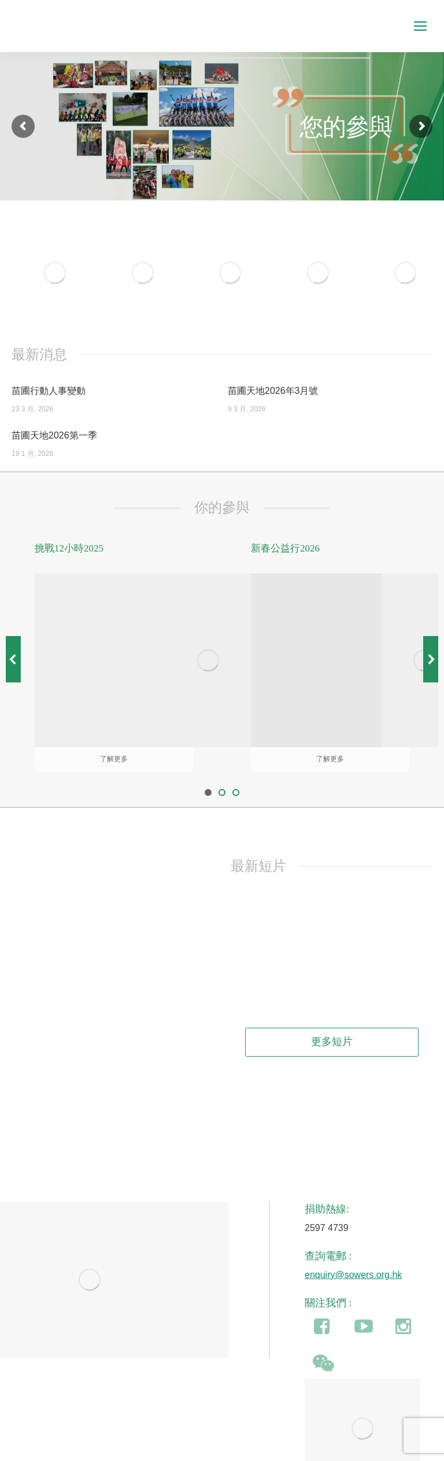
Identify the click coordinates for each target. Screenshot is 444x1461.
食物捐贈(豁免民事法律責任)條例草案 (86, 1438)
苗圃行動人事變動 (49, 391)
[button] (13, 619)
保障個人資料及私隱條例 (269, 1438)
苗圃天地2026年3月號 (273, 391)
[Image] (55, 272)
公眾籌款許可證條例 (188, 1438)
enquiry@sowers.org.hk (353, 1194)
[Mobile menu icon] (420, 26)
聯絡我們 (332, 1438)
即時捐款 (406, 1438)
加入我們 (369, 1438)
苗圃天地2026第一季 (54, 435)
